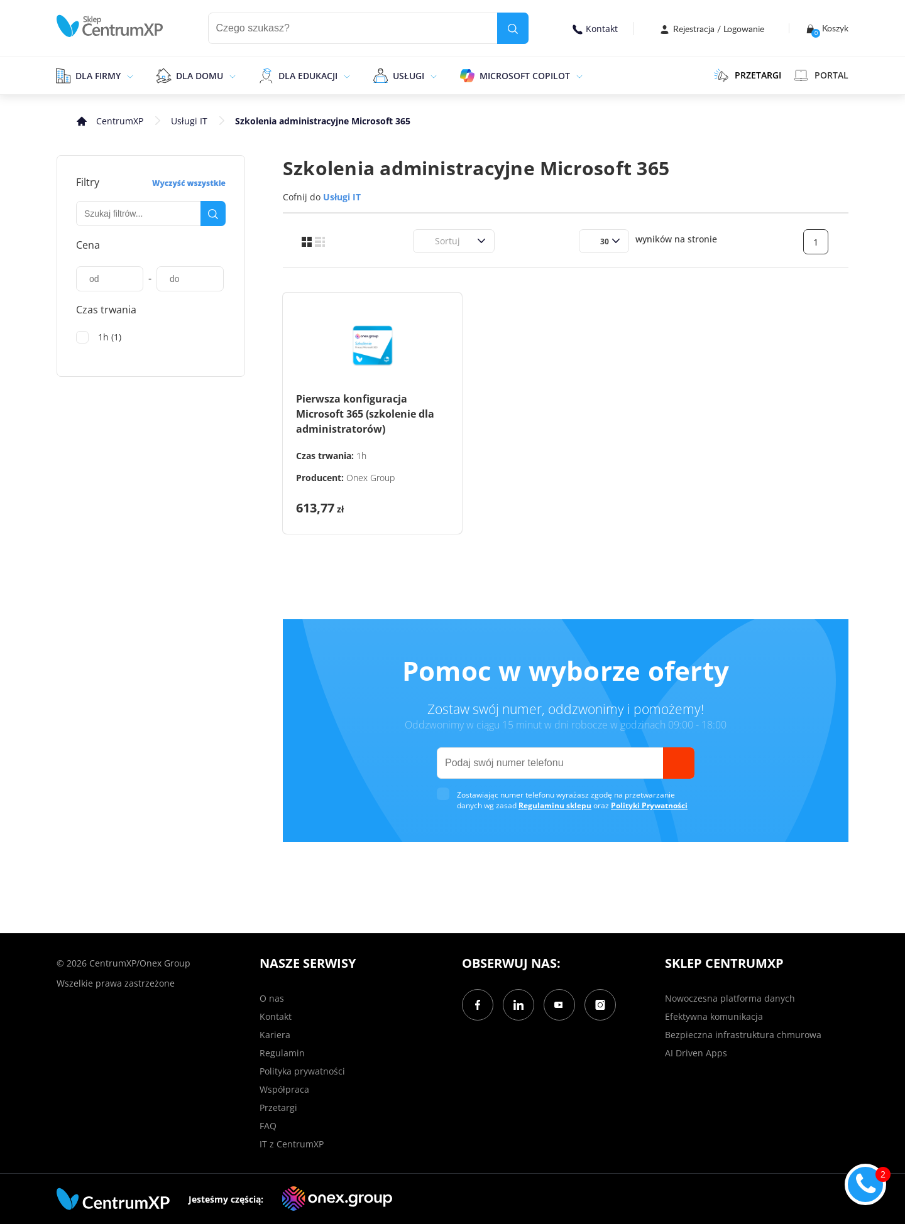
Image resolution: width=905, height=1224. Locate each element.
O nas (272, 998)
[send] (678, 763)
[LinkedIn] (518, 1005)
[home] (110, 26)
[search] (513, 28)
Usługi (408, 76)
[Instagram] (600, 1005)
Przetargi (278, 1107)
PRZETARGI (747, 75)
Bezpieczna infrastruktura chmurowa (743, 1035)
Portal (821, 75)
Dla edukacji (307, 76)
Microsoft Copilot (525, 76)
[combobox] (427, 240)
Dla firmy (98, 76)
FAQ (268, 1126)
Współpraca (284, 1089)
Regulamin (282, 1053)
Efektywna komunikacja (714, 1016)
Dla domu (199, 76)
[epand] (128, 75)
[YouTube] (559, 1005)
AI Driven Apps (696, 1053)
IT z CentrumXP (292, 1144)
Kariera (275, 1035)
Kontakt (595, 29)
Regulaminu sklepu (554, 805)
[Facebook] (477, 1005)
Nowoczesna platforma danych (730, 998)
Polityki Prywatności (649, 805)
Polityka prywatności (302, 1071)
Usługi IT (189, 121)
